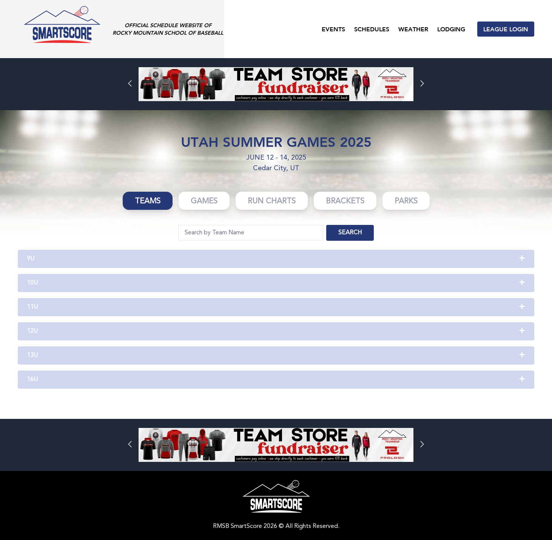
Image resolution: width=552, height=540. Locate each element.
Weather (413, 29)
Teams (147, 201)
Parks (406, 201)
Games (204, 201)
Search (350, 233)
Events (333, 29)
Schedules (371, 29)
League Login (505, 29)
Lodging (451, 29)
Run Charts (272, 201)
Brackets (345, 201)
